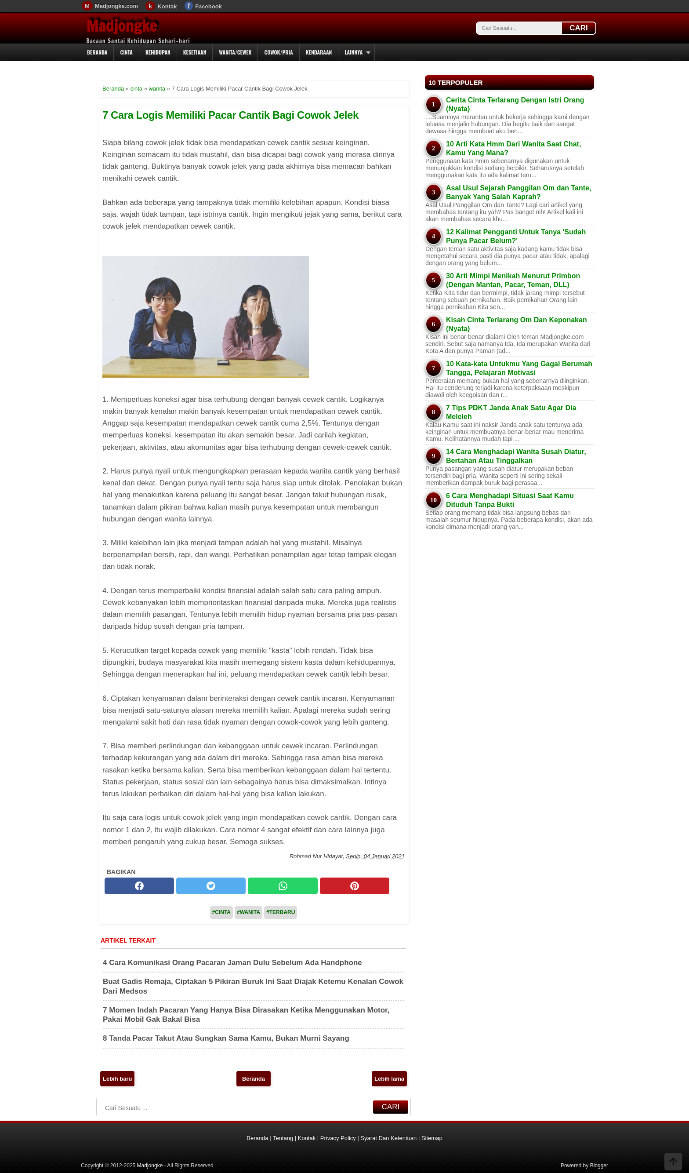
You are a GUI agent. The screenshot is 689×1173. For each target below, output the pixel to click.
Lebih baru (117, 1078)
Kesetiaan (195, 52)
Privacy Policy (338, 1138)
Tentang (283, 1138)
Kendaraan (319, 52)
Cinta (126, 52)
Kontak (167, 6)
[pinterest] (354, 886)
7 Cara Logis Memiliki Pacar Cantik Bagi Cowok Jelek (230, 115)
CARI (578, 28)
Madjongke (122, 26)
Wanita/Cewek (235, 52)
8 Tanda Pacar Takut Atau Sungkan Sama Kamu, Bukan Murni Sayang (226, 1038)
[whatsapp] (282, 886)
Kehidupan (157, 52)
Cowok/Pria (278, 52)
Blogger (599, 1165)
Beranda (97, 52)
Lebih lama (389, 1078)
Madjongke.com (116, 6)
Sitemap (431, 1138)
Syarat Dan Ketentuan (388, 1138)
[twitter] (211, 886)
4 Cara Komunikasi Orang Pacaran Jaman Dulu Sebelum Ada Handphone (232, 962)
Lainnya (353, 52)
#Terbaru (280, 912)
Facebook (208, 6)
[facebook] (139, 886)
